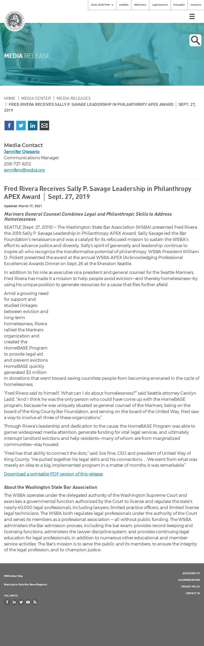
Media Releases (73, 98)
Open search (195, 40)
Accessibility (191, 573)
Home (9, 98)
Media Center (36, 98)
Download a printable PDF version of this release (53, 474)
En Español (179, 4)
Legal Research (160, 4)
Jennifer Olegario (22, 151)
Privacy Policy (190, 586)
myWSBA (123, 4)
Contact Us (195, 4)
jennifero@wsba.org (24, 170)
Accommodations (189, 579)
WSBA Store (140, 4)
